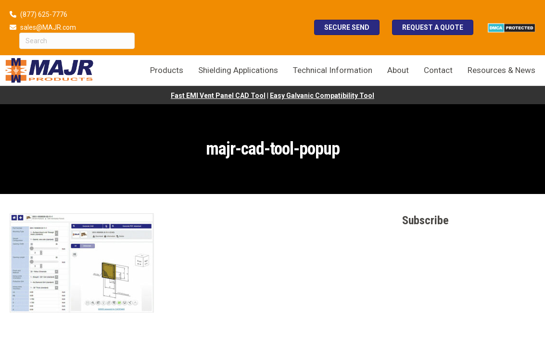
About (398, 70)
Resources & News (501, 70)
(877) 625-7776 (43, 14)
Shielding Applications (238, 70)
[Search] (77, 41)
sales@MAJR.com (48, 27)
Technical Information (332, 70)
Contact (438, 70)
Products (166, 70)
